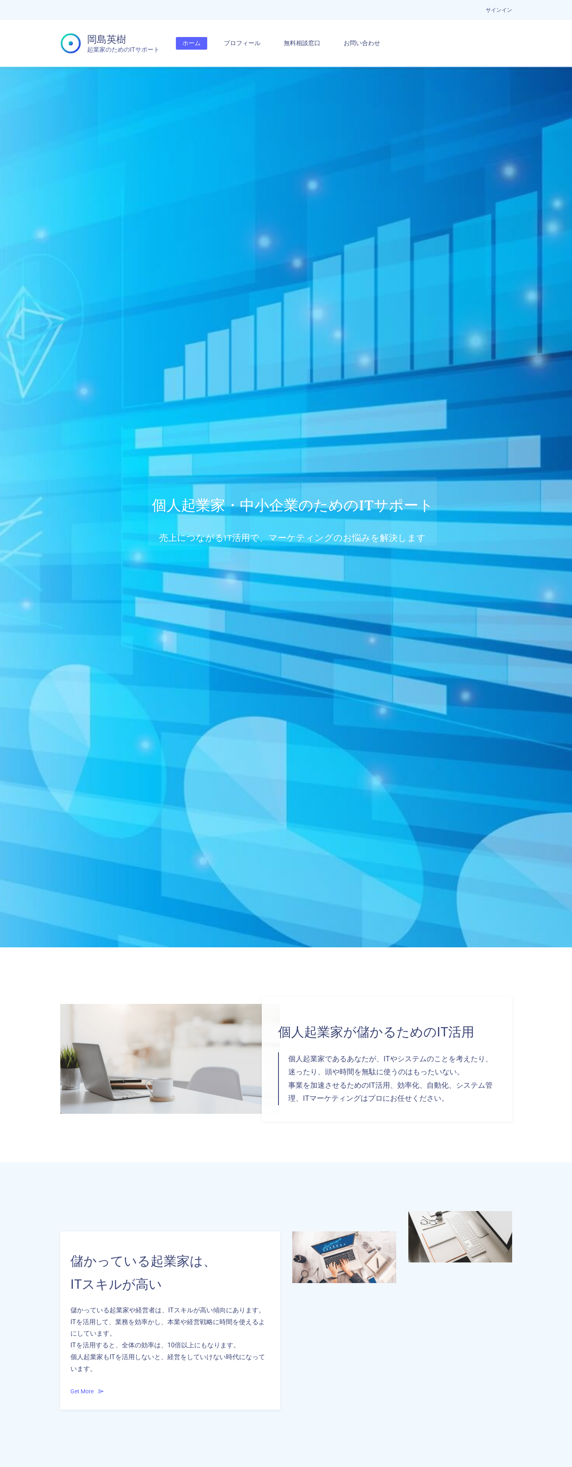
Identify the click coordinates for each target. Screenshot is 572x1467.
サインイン (499, 10)
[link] (170, 1009)
